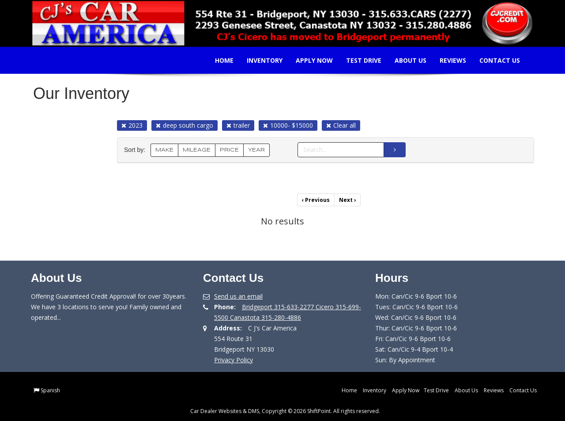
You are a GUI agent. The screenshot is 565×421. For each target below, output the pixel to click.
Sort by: (136, 150)
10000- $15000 (288, 125)
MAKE (164, 150)
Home (218, 60)
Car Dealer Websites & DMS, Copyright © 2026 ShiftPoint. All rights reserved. (285, 411)
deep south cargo (184, 125)
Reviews (447, 60)
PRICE (229, 150)
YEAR (256, 150)
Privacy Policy (233, 360)
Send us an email (238, 296)
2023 (132, 125)
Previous (316, 200)
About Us (405, 60)
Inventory (259, 60)
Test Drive (358, 60)
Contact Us (494, 60)
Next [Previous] (347, 200)
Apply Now (308, 60)
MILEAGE (197, 150)
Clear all (341, 125)
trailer (238, 125)
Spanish (50, 390)
